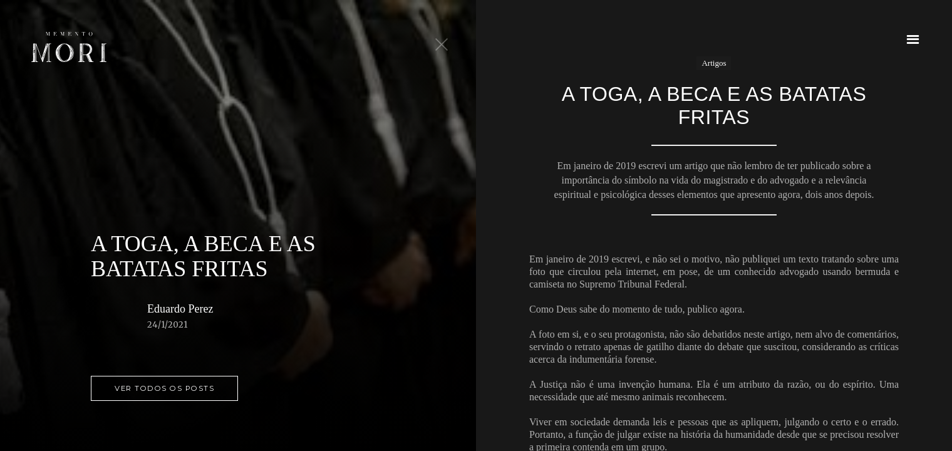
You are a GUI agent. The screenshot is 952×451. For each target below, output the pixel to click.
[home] (68, 47)
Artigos (713, 63)
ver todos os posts (164, 388)
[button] (912, 39)
